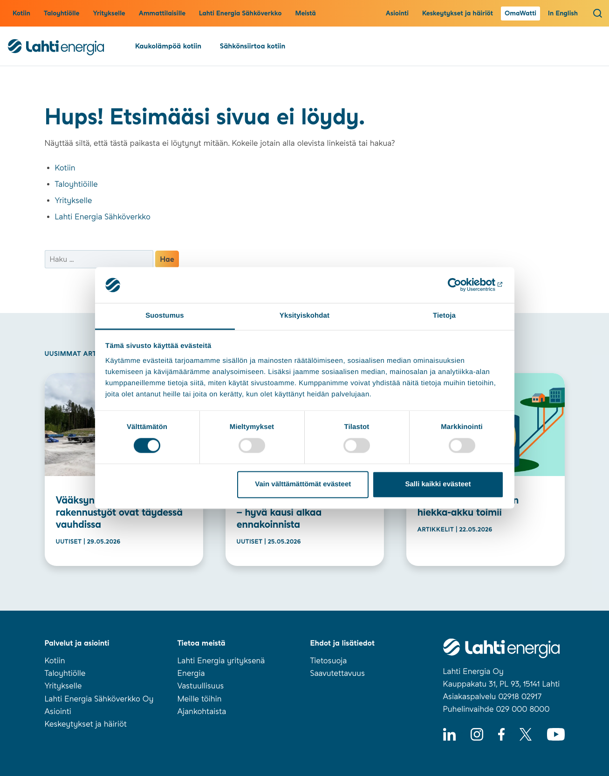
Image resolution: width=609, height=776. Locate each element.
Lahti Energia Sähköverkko (240, 13)
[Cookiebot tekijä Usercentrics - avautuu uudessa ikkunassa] (463, 285)
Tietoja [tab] (444, 316)
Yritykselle (109, 13)
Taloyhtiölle (61, 13)
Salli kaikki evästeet (438, 484)
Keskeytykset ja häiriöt (457, 13)
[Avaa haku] (597, 13)
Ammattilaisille (162, 13)
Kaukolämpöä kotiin (168, 46)
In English (563, 13)
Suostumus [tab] (164, 316)
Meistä (305, 13)
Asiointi (397, 13)
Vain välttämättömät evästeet (303, 484)
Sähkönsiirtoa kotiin (252, 46)
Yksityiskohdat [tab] (304, 316)
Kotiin (21, 13)
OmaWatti (520, 13)
